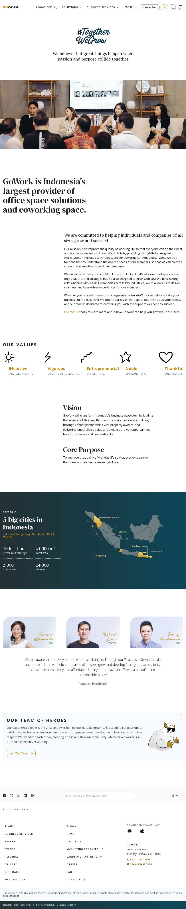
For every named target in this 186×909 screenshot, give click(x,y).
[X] (18, 795)
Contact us (71, 312)
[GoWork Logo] (10, 7)
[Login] (173, 7)
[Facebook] (4, 795)
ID (180, 9)
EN (180, 5)
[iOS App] (142, 831)
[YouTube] (32, 795)
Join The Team (21, 753)
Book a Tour (149, 7)
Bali (49, 534)
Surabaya (38, 534)
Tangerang (22, 534)
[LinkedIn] (25, 795)
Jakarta (8, 534)
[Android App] (129, 831)
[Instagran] (11, 795)
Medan (7, 536)
